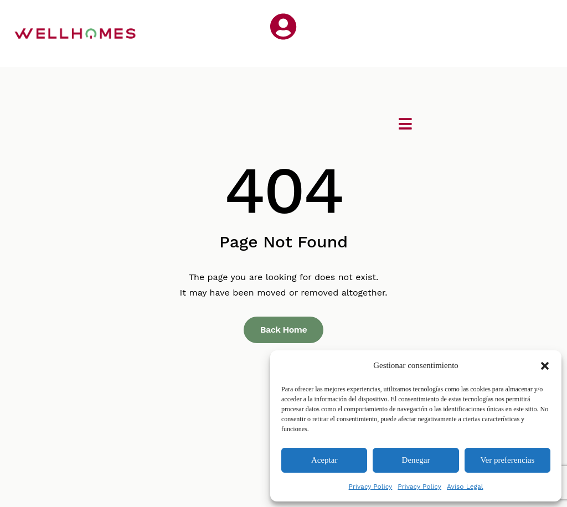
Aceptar (324, 460)
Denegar (416, 460)
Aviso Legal (465, 486)
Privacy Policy (371, 486)
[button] (544, 365)
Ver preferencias (507, 460)
